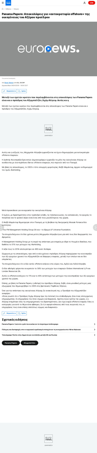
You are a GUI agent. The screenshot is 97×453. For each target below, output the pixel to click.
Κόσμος (16, 9)
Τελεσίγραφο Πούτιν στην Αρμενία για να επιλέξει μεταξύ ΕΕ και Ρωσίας (29, 335)
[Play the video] (48, 49)
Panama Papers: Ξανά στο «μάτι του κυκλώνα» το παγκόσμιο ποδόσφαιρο (30, 324)
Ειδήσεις (8, 9)
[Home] (2, 9)
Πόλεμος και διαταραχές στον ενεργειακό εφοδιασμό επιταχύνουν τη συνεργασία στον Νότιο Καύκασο (41, 329)
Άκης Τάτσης (9, 83)
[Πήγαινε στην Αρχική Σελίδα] (8, 3)
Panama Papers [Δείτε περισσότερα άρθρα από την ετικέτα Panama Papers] (11, 343)
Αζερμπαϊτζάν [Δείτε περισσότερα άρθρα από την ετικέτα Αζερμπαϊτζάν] (29, 343)
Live (91, 3)
